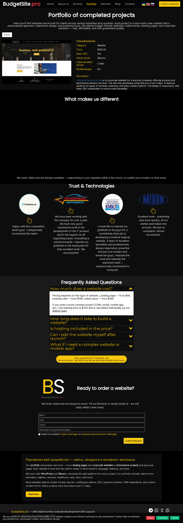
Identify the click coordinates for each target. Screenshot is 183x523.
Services (77, 4)
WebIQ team (59, 310)
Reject (150, 518)
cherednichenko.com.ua (89, 80)
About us (63, 4)
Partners (106, 4)
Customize (162, 518)
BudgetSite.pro (20, 511)
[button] (91, 289)
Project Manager (69, 434)
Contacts (130, 4)
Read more (34, 494)
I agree (175, 518)
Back (7, 35)
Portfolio (91, 4)
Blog (117, 4)
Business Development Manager (99, 434)
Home (50, 4)
